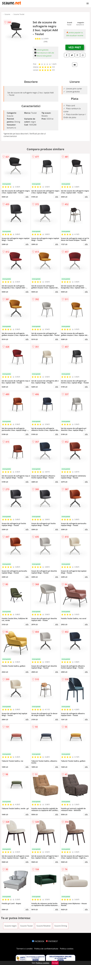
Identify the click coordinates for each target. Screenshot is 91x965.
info (27, 197)
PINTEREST (52, 941)
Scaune (7, 14)
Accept (55, 963)
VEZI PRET (74, 47)
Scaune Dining (60, 925)
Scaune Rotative (43, 925)
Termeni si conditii (24, 948)
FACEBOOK (38, 941)
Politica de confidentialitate (46, 948)
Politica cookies (66, 948)
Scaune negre (10, 925)
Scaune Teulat (19, 14)
